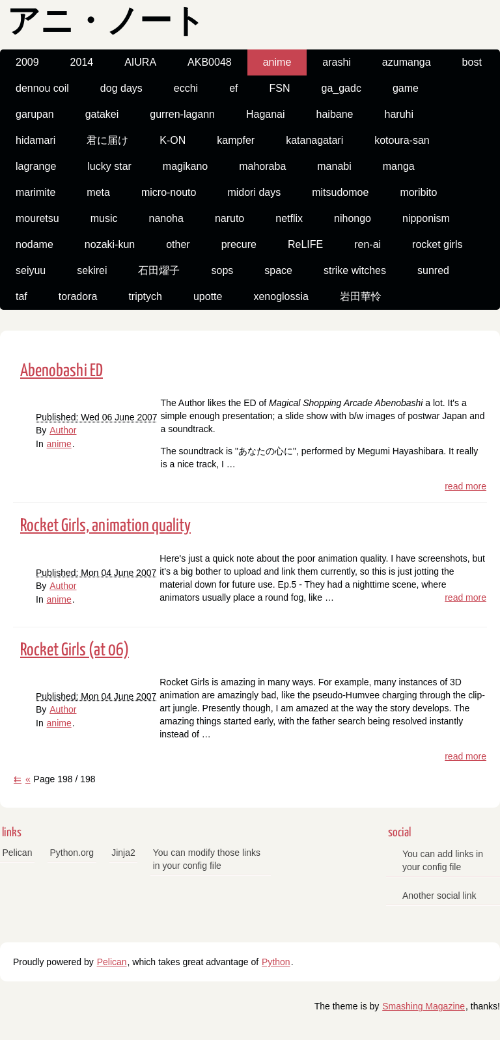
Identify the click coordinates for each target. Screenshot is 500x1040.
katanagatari (314, 140)
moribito (418, 192)
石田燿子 (159, 270)
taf (21, 296)
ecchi (186, 88)
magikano (185, 166)
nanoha (165, 218)
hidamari (35, 140)
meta (98, 192)
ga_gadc (341, 88)
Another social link (439, 895)
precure (239, 244)
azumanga (406, 62)
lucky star (109, 166)
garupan (35, 114)
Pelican (18, 852)
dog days (121, 88)
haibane (335, 114)
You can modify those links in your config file (206, 859)
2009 (27, 62)
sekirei (92, 270)
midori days (254, 192)
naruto (229, 218)
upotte (207, 296)
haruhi (399, 114)
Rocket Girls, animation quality (105, 526)
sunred (433, 270)
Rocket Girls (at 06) (74, 650)
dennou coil (42, 88)
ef (233, 88)
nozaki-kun (110, 244)
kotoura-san (402, 140)
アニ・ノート (106, 23)
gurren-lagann (182, 114)
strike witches (355, 270)
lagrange (36, 166)
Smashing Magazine (423, 1006)
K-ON (173, 140)
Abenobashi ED (61, 371)
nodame (34, 244)
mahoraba (262, 166)
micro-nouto (168, 192)
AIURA (140, 62)
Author (62, 430)
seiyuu (31, 270)
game (406, 88)
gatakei (102, 114)
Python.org (71, 852)
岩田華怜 (361, 296)
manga (399, 166)
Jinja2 (123, 852)
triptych (145, 296)
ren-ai (367, 244)
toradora (78, 296)
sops (222, 270)
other (177, 244)
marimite (35, 192)
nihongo (352, 218)
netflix (289, 218)
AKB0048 (210, 62)
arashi (336, 62)
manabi (334, 166)
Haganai (265, 114)
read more (465, 486)
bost (472, 62)
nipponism (426, 218)
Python (276, 962)
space (278, 270)
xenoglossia (281, 296)
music (104, 218)
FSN (279, 88)
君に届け (107, 140)
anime (277, 62)
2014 (82, 62)
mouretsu (37, 218)
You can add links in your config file (442, 860)
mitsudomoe (340, 192)
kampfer (236, 140)
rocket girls (437, 244)
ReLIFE (305, 244)
